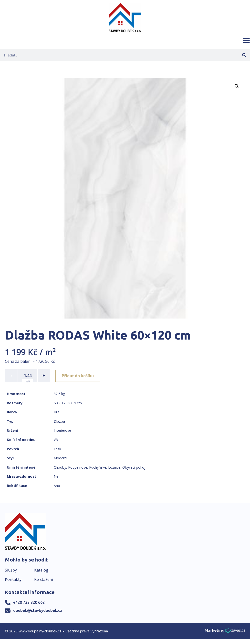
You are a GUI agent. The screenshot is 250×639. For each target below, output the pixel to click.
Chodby (60, 467)
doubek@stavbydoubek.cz (37, 610)
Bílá (57, 412)
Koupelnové (77, 467)
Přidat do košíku (78, 375)
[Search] (244, 55)
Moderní (60, 458)
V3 (56, 439)
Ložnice (114, 467)
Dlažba (59, 421)
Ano (57, 485)
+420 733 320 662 (29, 602)
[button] (246, 40)
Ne (56, 476)
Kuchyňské (97, 467)
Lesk (57, 449)
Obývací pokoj (133, 467)
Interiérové (62, 430)
